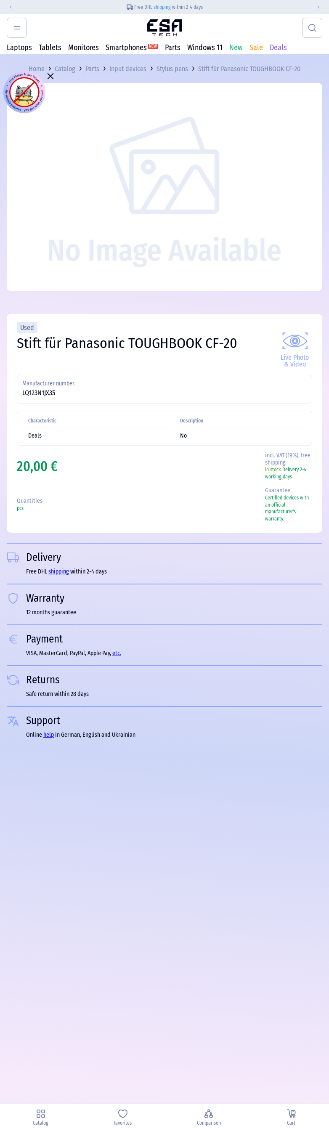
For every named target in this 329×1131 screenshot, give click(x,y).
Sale (256, 47)
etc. (116, 653)
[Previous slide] (7, 7)
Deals (278, 47)
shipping (162, 7)
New (236, 47)
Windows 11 (205, 47)
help (48, 734)
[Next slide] (322, 7)
